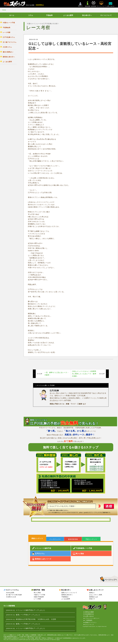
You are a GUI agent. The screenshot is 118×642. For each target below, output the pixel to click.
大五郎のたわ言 (11, 597)
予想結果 (49, 15)
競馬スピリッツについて (69, 592)
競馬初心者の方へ (67, 594)
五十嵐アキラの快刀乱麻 (14, 594)
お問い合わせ (89, 616)
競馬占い (92, 592)
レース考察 (37, 599)
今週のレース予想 (39, 594)
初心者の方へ (87, 15)
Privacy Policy (39, 639)
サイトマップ (89, 624)
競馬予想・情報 (39, 590)
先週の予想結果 (39, 597)
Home (4, 10)
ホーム (11, 15)
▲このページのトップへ (108, 578)
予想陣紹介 (65, 597)
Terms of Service (51, 639)
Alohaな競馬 (10, 592)
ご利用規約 (88, 620)
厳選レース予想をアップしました (28, 615)
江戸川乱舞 (54, 390)
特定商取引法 (89, 614)
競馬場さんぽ (93, 597)
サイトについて (106, 15)
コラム (30, 15)
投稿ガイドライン (91, 622)
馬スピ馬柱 (37, 592)
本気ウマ (92, 599)
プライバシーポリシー (92, 618)
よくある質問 (68, 15)
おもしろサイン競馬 (95, 594)
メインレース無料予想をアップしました (30, 610)
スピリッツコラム (12, 590)
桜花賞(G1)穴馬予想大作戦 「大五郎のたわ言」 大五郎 (36, 619)
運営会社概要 (89, 612)
